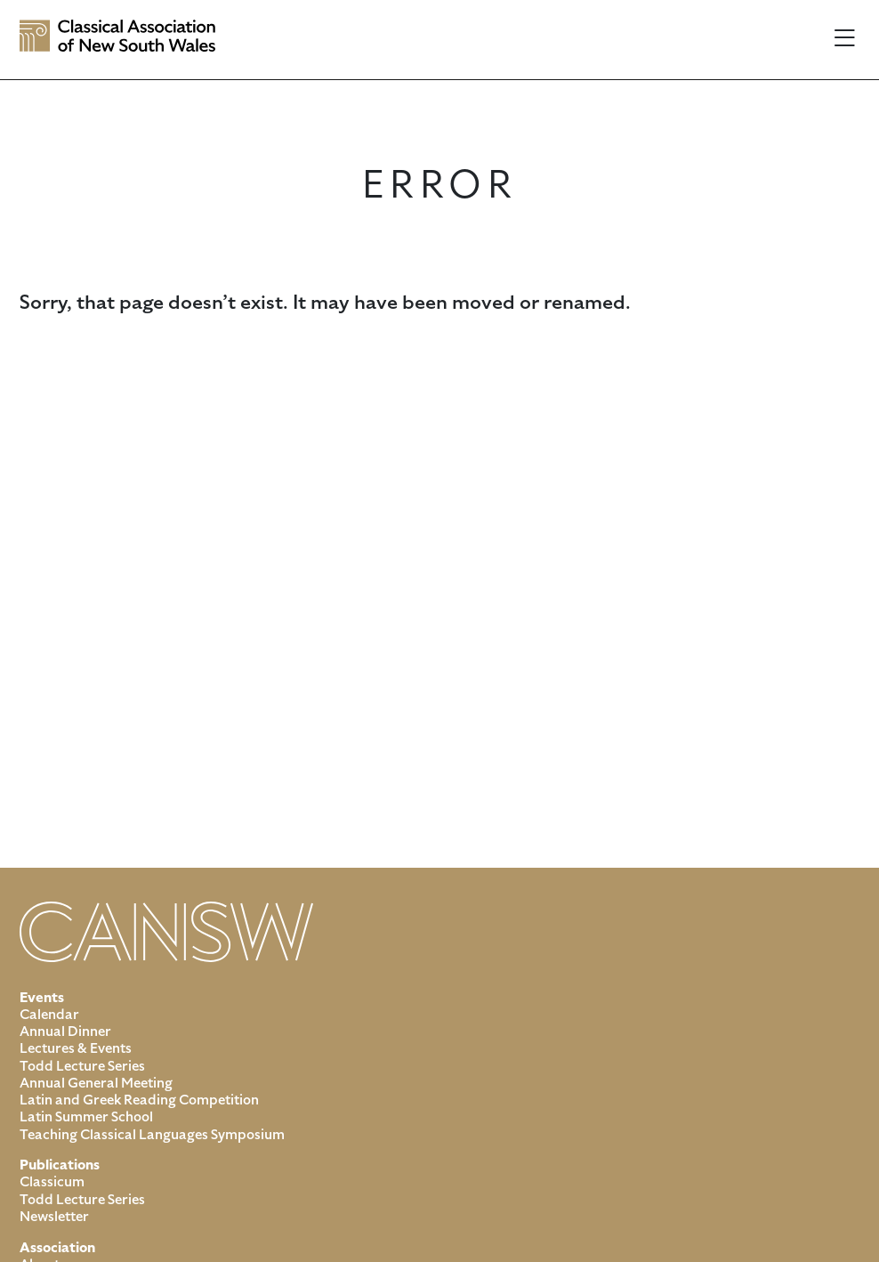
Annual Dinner (65, 1031)
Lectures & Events (76, 1048)
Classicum (52, 1182)
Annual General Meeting (96, 1083)
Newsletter (54, 1216)
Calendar (49, 1014)
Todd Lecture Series (82, 1066)
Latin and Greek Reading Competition (139, 1100)
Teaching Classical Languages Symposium (152, 1135)
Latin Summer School (86, 1117)
